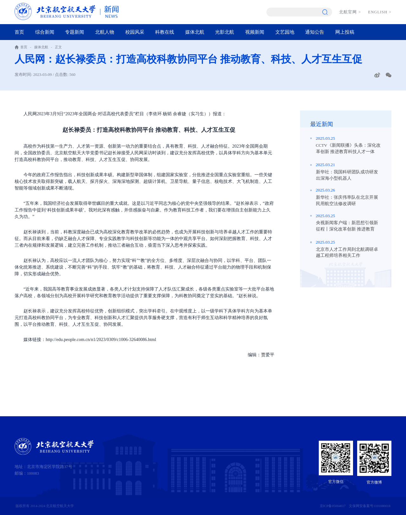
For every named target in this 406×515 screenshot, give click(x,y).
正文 (58, 47)
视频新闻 (254, 32)
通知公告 (314, 32)
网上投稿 (344, 32)
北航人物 (104, 32)
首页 (19, 32)
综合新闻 (44, 32)
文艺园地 (284, 32)
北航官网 (350, 12)
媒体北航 (194, 32)
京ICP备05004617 (333, 506)
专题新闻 (74, 32)
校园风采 (134, 32)
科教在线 (164, 32)
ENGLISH (379, 12)
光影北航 (224, 32)
